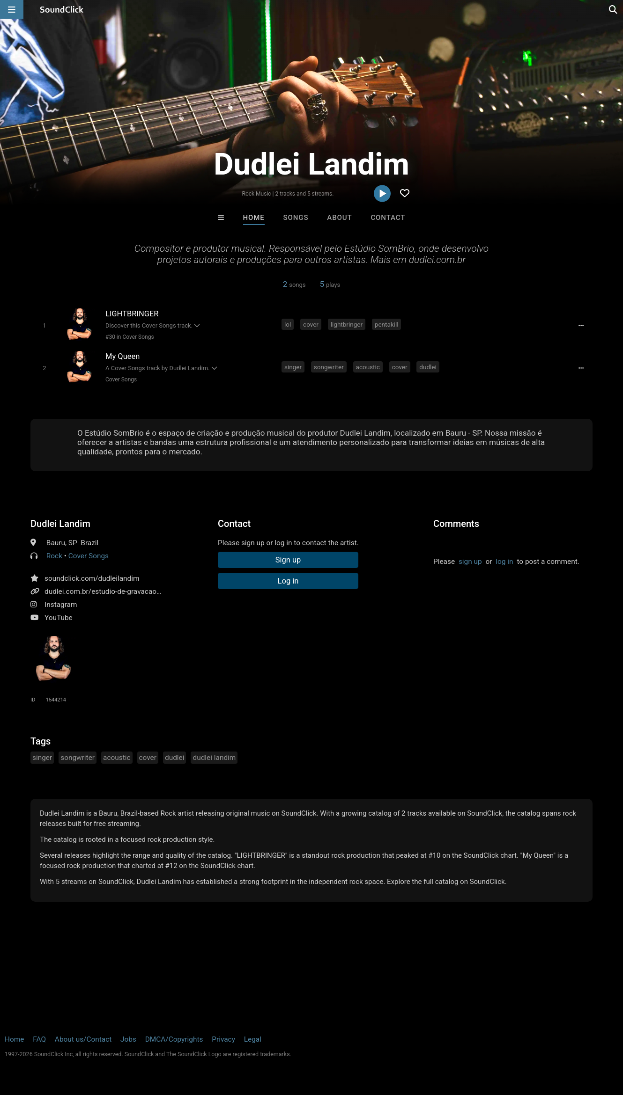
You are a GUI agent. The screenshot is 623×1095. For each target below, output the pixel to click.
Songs (296, 217)
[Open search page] (613, 9)
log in (504, 561)
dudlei (427, 367)
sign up (470, 561)
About (339, 217)
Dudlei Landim (60, 523)
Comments (456, 523)
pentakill (387, 324)
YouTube (58, 617)
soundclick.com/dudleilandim (92, 578)
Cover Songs (121, 379)
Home (254, 217)
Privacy (223, 1039)
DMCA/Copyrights (174, 1039)
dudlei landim (214, 757)
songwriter (329, 367)
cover (311, 324)
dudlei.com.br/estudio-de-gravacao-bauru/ (112, 591)
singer (293, 367)
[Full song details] (580, 325)
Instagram (60, 604)
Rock (54, 556)
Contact (388, 217)
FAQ (39, 1039)
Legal (252, 1039)
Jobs (128, 1039)
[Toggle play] (44, 325)
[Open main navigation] (11, 9)
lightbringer (347, 324)
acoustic (368, 367)
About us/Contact (83, 1039)
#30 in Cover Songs (129, 337)
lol (287, 324)
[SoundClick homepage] (62, 9)
